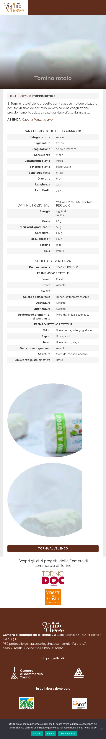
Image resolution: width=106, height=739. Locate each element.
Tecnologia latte (39, 166)
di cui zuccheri (40, 238)
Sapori (46, 336)
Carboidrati (42, 232)
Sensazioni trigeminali (35, 348)
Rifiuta (50, 733)
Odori (46, 330)
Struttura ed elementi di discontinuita (33, 316)
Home (13, 96)
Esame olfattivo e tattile (53, 324)
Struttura (44, 354)
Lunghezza (42, 184)
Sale (47, 250)
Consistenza (42, 154)
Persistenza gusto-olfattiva (32, 359)
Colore (45, 291)
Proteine (44, 244)
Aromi (46, 342)
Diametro (44, 178)
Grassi (46, 221)
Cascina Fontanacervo (37, 119)
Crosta (46, 285)
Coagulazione (41, 149)
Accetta (37, 733)
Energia (45, 211)
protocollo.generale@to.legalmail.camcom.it (39, 645)
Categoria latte (40, 137)
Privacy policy (67, 733)
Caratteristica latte (37, 160)
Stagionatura (41, 143)
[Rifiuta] (101, 729)
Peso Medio (42, 190)
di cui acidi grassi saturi (34, 227)
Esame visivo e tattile (53, 273)
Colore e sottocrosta (36, 296)
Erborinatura (41, 308)
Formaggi (25, 96)
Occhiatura (43, 302)
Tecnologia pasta (38, 172)
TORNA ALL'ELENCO (53, 548)
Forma (46, 279)
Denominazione (39, 267)
